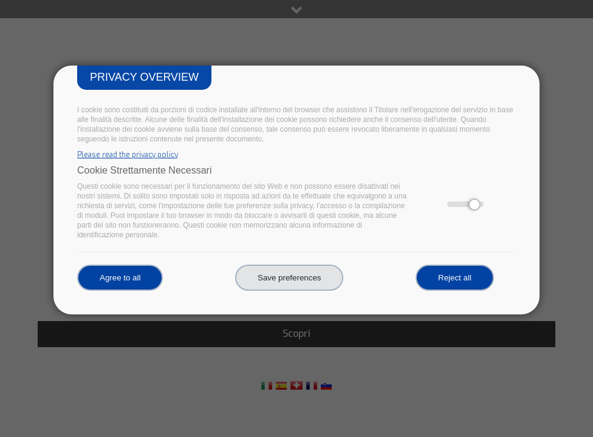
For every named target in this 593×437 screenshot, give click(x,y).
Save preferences (289, 277)
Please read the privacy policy (127, 155)
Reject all (454, 277)
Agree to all (120, 277)
